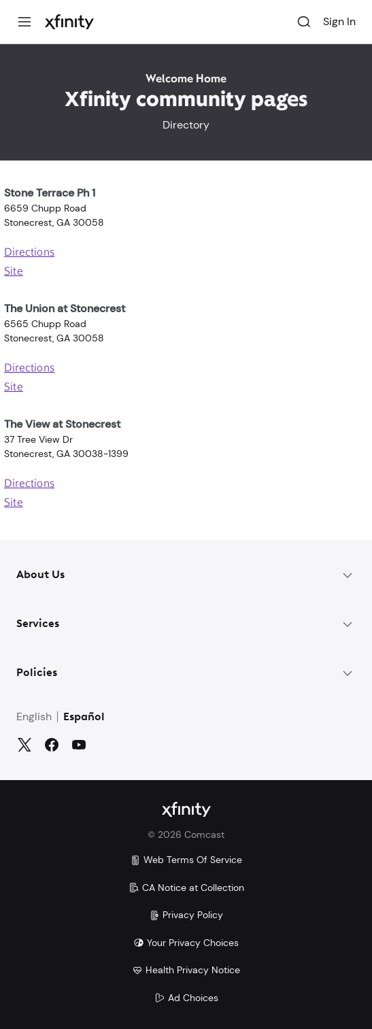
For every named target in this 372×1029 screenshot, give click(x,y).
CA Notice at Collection (186, 887)
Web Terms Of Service (186, 860)
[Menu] (24, 21)
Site (13, 272)
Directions (29, 253)
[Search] (304, 21)
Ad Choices (186, 998)
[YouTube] (79, 745)
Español (84, 717)
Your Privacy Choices (186, 943)
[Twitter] (24, 745)
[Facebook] (52, 745)
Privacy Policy (186, 915)
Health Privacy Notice (186, 970)
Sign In (339, 21)
